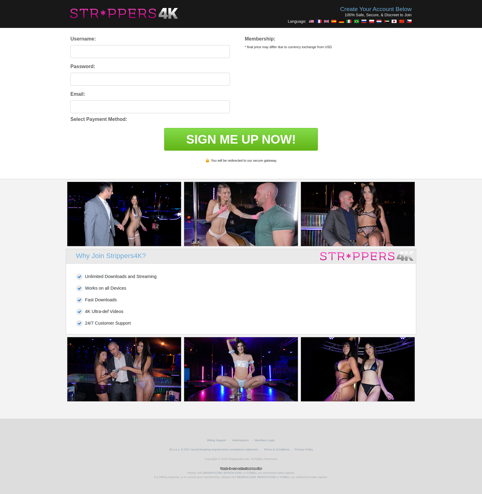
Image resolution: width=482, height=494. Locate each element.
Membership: (260, 38)
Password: (82, 66)
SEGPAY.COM (212, 472)
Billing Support (216, 440)
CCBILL (252, 472)
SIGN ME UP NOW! (241, 139)
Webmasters (240, 440)
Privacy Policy (303, 449)
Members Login (265, 440)
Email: (77, 94)
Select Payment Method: (98, 119)
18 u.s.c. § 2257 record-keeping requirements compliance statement (213, 449)
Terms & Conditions (277, 449)
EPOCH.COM (232, 472)
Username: (83, 38)
